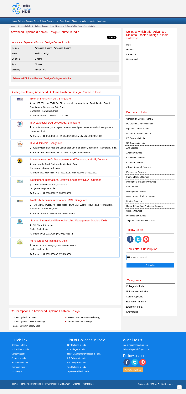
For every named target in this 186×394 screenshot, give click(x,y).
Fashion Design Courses (137, 177)
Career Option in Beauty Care (26, 326)
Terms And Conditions (31, 384)
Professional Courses (136, 216)
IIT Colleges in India (76, 349)
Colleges (21, 21)
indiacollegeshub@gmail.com (136, 349)
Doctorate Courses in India (138, 133)
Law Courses (132, 186)
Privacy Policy (50, 384)
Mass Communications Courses (140, 196)
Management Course (136, 191)
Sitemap (76, 384)
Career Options (40, 21)
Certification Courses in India (139, 119)
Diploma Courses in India (44, 26)
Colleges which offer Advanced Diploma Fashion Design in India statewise (147, 35)
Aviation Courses (134, 153)
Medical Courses (134, 201)
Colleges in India (135, 286)
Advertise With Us (133, 370)
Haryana (130, 49)
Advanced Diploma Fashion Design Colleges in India (42, 78)
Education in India (79, 21)
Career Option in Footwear (25, 317)
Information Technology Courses (141, 182)
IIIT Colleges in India (76, 358)
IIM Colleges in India (76, 362)
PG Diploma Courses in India (139, 124)
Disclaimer (64, 384)
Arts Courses (132, 148)
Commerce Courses (135, 157)
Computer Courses (135, 162)
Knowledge (101, 21)
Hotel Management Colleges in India (83, 354)
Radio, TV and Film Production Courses (144, 206)
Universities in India (137, 291)
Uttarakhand (132, 59)
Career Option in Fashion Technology (83, 317)
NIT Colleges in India (76, 345)
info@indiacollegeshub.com (135, 345)
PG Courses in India (135, 138)
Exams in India (52, 21)
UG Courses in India (135, 143)
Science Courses (134, 211)
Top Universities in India (78, 371)
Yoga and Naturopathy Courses (140, 220)
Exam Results (65, 21)
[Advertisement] (65, 282)
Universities (91, 21)
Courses (29, 21)
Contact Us (88, 384)
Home (14, 21)
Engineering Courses (136, 172)
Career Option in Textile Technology (29, 321)
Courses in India (24, 26)
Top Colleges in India (76, 367)
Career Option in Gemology (79, 321)
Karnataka (131, 54)
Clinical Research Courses (138, 167)
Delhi (128, 45)
